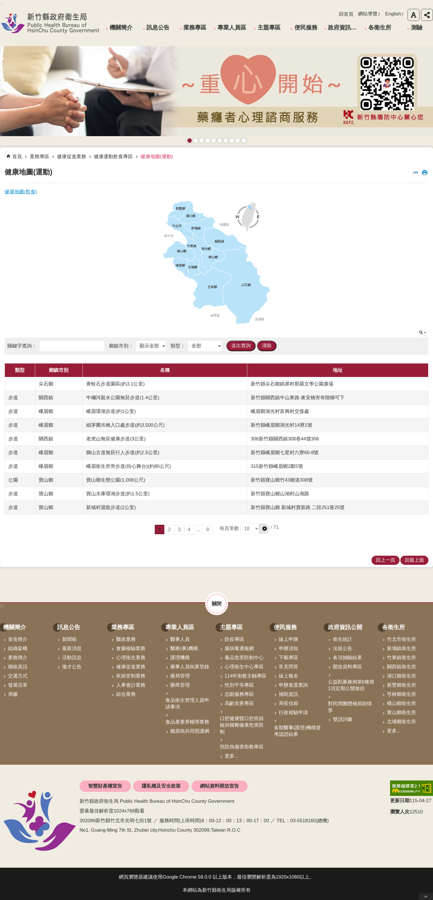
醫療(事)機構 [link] (184, 648)
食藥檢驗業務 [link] (130, 648)
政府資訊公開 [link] (343, 27)
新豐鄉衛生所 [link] (401, 685)
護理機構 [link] (180, 657)
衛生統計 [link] (342, 639)
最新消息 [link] (72, 648)
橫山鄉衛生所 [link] (401, 703)
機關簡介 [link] (121, 27)
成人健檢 (238, 140)
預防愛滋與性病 (201, 140)
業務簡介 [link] (17, 657)
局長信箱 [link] (288, 703)
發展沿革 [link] (17, 685)
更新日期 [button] (400, 800)
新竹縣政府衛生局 (50, 23)
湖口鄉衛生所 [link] (401, 676)
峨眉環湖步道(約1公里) (111, 411)
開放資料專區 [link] (347, 666)
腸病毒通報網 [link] (239, 648)
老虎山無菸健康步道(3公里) (116, 439)
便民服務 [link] (305, 27)
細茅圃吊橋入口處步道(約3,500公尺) (125, 425)
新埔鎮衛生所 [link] (401, 648)
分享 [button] (427, 15)
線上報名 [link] (288, 676)
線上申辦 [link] (288, 639)
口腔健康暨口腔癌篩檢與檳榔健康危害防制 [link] (242, 725)
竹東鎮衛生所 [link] (401, 657)
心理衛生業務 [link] (130, 657)
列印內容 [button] (424, 172)
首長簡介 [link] (17, 639)
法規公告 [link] (342, 648)
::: (2, 605)
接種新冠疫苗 (195, 140)
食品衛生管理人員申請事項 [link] (187, 704)
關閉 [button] (217, 604)
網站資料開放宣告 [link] (219, 786)
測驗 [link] (416, 27)
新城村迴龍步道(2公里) (111, 507)
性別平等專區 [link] (239, 685)
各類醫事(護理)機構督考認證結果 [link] (297, 731)
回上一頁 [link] (385, 560)
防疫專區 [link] (234, 639)
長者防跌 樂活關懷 (207, 140)
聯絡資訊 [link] (17, 666)
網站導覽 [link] (367, 14)
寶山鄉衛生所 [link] (401, 712)
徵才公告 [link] (72, 666)
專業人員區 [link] (232, 27)
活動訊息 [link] (72, 657)
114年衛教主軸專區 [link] (246, 676)
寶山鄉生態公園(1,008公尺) (115, 480)
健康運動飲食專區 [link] (113, 156)
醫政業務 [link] (126, 639)
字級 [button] (414, 15)
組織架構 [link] (17, 648)
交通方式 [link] (17, 676)
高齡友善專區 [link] (239, 703)
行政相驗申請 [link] (293, 712)
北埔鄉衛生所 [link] (401, 721)
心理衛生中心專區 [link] (244, 666)
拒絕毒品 (226, 140)
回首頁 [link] (346, 14)
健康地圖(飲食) (21, 191)
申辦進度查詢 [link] (293, 685)
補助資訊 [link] (288, 694)
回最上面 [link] (414, 560)
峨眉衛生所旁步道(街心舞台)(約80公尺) (128, 466)
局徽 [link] (13, 694)
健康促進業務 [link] (71, 156)
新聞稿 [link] (69, 639)
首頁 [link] (17, 156)
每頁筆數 (244, 528)
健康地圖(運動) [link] (157, 156)
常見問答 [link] (288, 666)
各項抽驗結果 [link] (347, 657)
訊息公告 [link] (158, 27)
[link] (411, 788)
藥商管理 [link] (180, 685)
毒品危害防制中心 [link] (244, 657)
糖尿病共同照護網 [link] (189, 731)
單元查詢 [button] (422, 332)
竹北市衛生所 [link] (401, 639)
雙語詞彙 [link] (342, 719)
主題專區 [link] (269, 27)
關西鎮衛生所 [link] (401, 666)
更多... (231, 756)
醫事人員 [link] (180, 639)
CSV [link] (416, 172)
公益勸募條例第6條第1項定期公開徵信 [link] (351, 685)
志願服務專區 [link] (239, 694)
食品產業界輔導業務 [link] (187, 722)
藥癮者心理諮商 (189, 140)
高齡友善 (213, 140)
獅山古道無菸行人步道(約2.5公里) (122, 452)
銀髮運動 (244, 140)
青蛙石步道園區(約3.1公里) (115, 384)
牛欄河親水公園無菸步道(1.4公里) (122, 397)
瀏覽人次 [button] (400, 811)
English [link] (393, 14)
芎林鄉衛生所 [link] (401, 694)
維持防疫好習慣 (232, 140)
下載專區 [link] (288, 657)
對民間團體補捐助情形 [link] (350, 707)
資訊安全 (220, 140)
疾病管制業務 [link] (130, 676)
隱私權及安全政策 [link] (161, 786)
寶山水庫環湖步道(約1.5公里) (118, 493)
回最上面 (426, 896)
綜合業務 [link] (126, 694)
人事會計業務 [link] (130, 685)
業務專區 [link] (194, 27)
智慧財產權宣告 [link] (105, 786)
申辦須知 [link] (288, 648)
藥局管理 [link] (180, 676)
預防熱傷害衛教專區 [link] (242, 747)
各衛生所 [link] (379, 27)
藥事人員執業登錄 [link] (189, 666)
